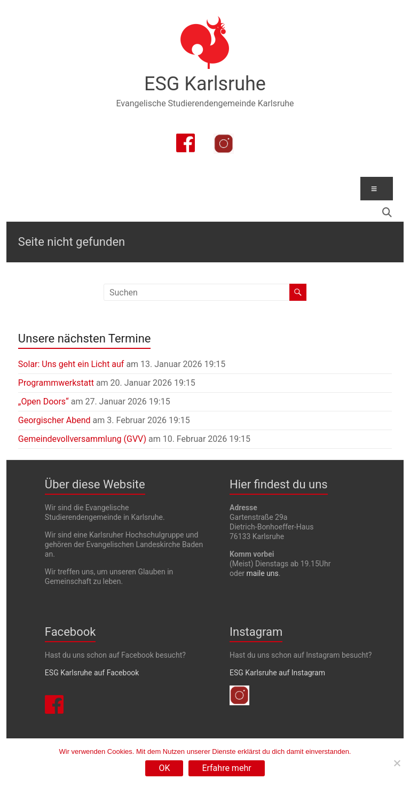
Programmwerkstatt (56, 383)
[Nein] (396, 763)
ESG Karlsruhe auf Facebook (92, 672)
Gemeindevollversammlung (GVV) (82, 439)
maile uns (263, 573)
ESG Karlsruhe (205, 84)
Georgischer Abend (54, 420)
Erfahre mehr (226, 768)
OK (164, 768)
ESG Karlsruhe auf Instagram (277, 672)
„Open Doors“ (43, 401)
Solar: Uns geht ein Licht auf (71, 364)
